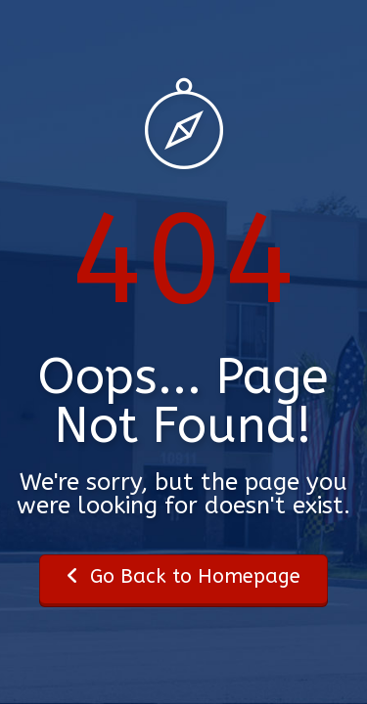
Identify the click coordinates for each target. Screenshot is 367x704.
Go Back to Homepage (183, 576)
